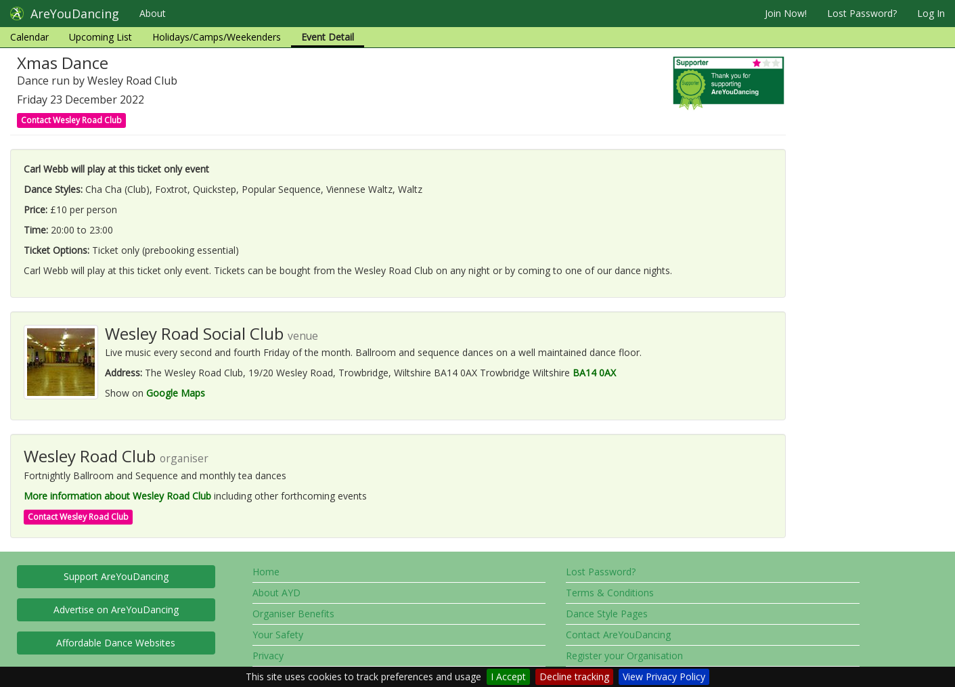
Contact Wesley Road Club (71, 120)
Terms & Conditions (610, 592)
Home (266, 571)
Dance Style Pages (607, 613)
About (152, 13)
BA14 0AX (594, 372)
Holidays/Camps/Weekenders (216, 36)
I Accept (508, 676)
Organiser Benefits (293, 613)
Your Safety (277, 634)
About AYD (276, 592)
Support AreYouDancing (116, 576)
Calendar (29, 36)
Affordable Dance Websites (115, 642)
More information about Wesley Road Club (117, 495)
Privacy (268, 655)
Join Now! (786, 13)
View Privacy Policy (664, 676)
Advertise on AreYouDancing (116, 609)
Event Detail (327, 36)
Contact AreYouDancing (618, 634)
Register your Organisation (624, 655)
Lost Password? (862, 13)
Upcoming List (100, 36)
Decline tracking (574, 676)
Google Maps (175, 392)
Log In (931, 13)
